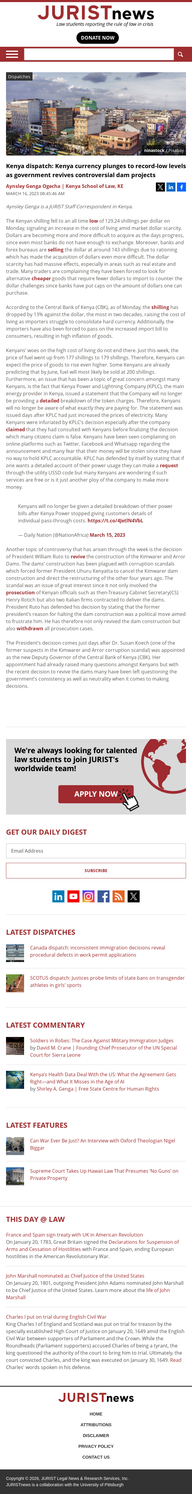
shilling (160, 307)
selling (55, 249)
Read (175, 1360)
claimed (15, 429)
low (93, 221)
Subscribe (96, 870)
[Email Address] (96, 850)
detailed (49, 400)
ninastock (154, 150)
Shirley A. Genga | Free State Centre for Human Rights (98, 1089)
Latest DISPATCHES (40, 932)
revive (78, 556)
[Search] (99, 54)
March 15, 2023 (107, 535)
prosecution (21, 592)
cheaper (41, 278)
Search (179, 54)
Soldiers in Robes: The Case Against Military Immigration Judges (102, 1040)
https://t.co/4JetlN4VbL (115, 520)
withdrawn (30, 628)
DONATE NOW (97, 37)
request (169, 465)
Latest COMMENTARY (45, 1025)
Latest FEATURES (36, 1125)
